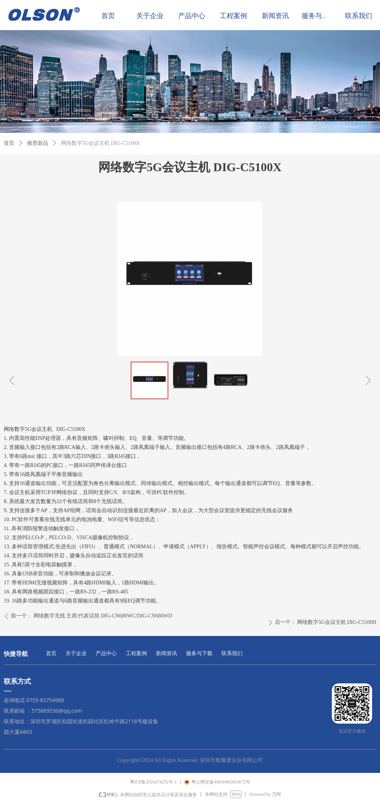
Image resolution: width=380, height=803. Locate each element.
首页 (9, 143)
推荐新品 (37, 143)
